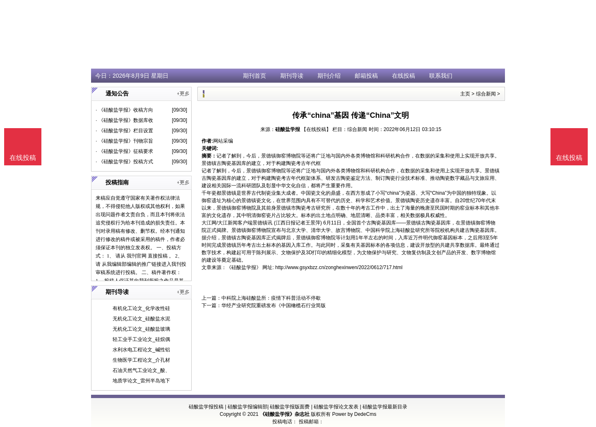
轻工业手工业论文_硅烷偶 (141, 339)
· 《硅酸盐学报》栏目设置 (124, 131)
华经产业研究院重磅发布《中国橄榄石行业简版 (273, 305)
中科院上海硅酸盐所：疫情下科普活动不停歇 (271, 298)
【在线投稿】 (316, 129)
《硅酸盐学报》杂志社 (285, 414)
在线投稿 (403, 75)
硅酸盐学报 (287, 129)
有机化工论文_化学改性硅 (141, 308)
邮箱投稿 (366, 75)
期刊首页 (254, 75)
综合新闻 (486, 94)
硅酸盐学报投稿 (206, 407)
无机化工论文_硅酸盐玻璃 (141, 329)
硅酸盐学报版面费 (290, 407)
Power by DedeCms (354, 414)
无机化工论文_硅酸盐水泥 (141, 319)
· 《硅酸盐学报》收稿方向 (124, 110)
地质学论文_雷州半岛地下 (141, 381)
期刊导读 (291, 75)
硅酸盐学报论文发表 (336, 407)
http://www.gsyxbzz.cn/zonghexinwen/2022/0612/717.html (339, 267)
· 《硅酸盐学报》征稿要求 (124, 151)
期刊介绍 (329, 75)
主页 (465, 94)
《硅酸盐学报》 (243, 267)
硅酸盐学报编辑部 (247, 407)
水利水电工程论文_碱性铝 (141, 350)
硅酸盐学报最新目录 (385, 407)
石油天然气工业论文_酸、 (141, 370)
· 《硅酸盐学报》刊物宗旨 (124, 141)
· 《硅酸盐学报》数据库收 (124, 120)
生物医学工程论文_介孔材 (141, 360)
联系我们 (440, 75)
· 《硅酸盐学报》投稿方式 (124, 162)
